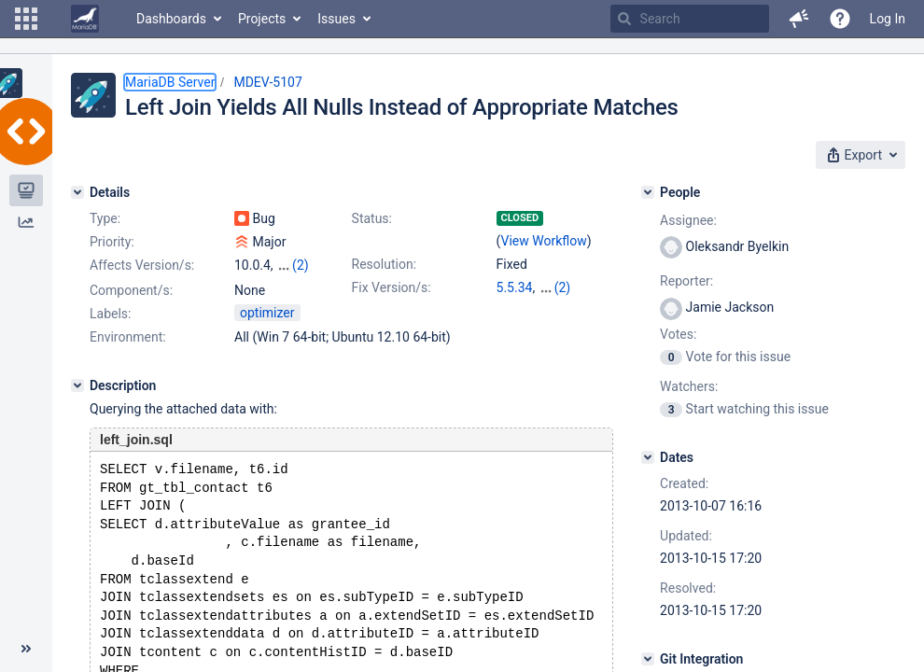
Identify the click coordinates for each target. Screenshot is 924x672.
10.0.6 (557, 287)
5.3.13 (515, 306)
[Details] (77, 192)
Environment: (128, 352)
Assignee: (688, 220)
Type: (105, 218)
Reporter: (686, 280)
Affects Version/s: (142, 265)
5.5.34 (515, 287)
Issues (336, 18)
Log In (887, 18)
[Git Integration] (647, 658)
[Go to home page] (85, 18)
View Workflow (544, 240)
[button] (26, 18)
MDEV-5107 (267, 82)
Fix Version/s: (391, 287)
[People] (647, 192)
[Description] (77, 401)
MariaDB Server (170, 82)
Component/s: (131, 290)
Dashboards (171, 18)
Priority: (112, 241)
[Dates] (647, 457)
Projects (262, 18)
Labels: (110, 329)
